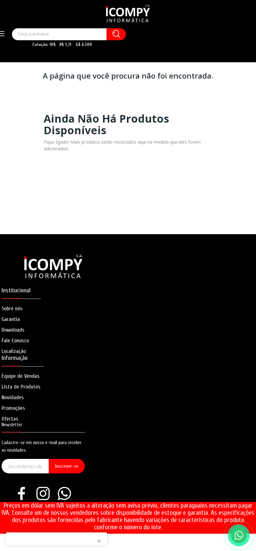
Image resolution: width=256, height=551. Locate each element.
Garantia (11, 319)
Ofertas (10, 419)
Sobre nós (12, 308)
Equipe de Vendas (21, 376)
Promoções (13, 408)
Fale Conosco (15, 340)
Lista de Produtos (21, 386)
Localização (14, 351)
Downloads (13, 330)
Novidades (13, 397)
